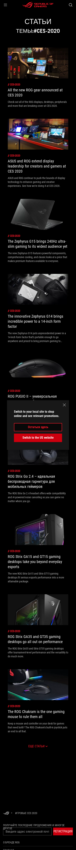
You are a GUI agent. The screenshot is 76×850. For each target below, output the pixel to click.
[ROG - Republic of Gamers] (38, 5)
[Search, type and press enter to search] (70, 5)
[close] (64, 405)
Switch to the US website (38, 437)
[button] (5, 5)
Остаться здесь (38, 427)
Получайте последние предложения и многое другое (34, 827)
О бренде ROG (11, 842)
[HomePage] (6, 813)
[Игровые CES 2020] (26, 813)
